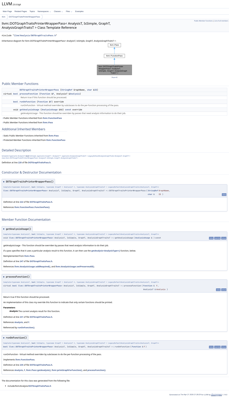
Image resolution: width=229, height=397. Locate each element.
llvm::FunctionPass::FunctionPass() (32, 207)
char (89, 90)
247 (21, 261)
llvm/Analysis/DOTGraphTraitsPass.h (35, 35)
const (68, 109)
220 (20, 162)
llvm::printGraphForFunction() (67, 370)
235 (21, 364)
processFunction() (96, 370)
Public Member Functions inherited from (32, 118)
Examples (79, 11)
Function (45, 93)
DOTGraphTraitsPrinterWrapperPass (24, 17)
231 (21, 317)
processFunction (29, 93)
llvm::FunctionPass (52, 118)
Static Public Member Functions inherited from (30, 135)
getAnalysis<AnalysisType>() (105, 250)
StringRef (66, 90)
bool (15, 93)
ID (95, 90)
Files (69, 11)
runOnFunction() (26, 327)
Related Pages (20, 11)
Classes (58, 11)
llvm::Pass (48, 122)
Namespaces (44, 11)
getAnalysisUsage (29, 109)
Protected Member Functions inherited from (33, 140)
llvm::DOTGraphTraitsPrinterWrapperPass (24, 190)
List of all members (221, 21)
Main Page (7, 11)
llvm (3, 17)
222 (21, 201)
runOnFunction (27, 101)
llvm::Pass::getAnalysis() (38, 370)
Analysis (75, 93)
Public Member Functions (203, 21)
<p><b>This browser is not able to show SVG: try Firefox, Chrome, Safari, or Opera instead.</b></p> (114, 59)
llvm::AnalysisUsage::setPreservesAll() (74, 266)
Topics (32, 11)
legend (114, 77)
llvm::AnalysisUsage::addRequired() (32, 266)
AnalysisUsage (50, 109)
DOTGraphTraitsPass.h (39, 162)
